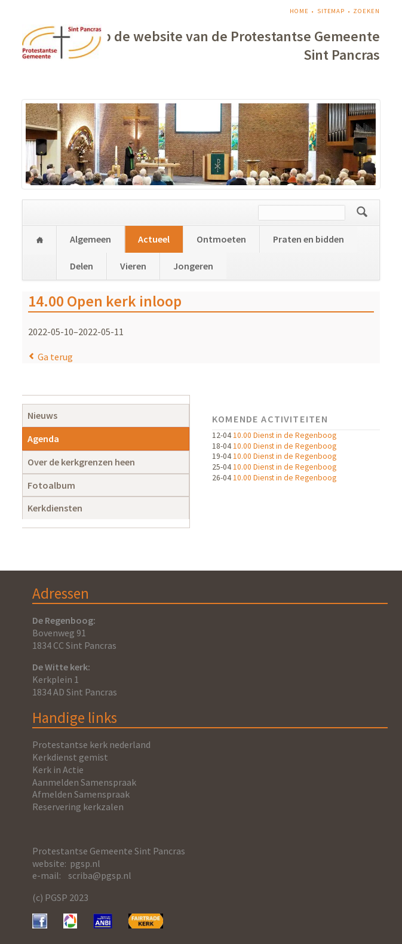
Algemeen (90, 239)
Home (299, 11)
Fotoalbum (51, 485)
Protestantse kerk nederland (91, 744)
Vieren (133, 266)
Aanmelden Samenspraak (84, 782)
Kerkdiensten (54, 508)
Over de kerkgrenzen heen (81, 462)
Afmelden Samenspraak (81, 794)
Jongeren (193, 266)
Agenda (43, 439)
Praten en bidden (308, 239)
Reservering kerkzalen (78, 807)
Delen (81, 266)
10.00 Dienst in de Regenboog (284, 435)
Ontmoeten (221, 239)
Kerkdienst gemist (70, 757)
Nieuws (42, 415)
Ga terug (55, 357)
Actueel (154, 239)
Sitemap (331, 11)
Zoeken (366, 11)
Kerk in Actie (58, 770)
